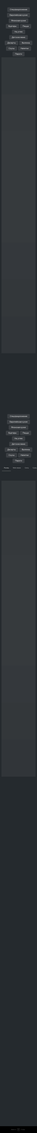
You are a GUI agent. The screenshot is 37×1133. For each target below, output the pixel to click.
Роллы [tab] (6, 468)
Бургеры (12, 26)
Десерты (11, 43)
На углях (19, 32)
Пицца (26, 26)
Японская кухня (18, 21)
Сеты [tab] (27, 468)
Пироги (18, 54)
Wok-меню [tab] (17, 468)
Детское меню (18, 37)
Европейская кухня (18, 15)
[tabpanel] (18, 629)
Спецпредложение (18, 10)
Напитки (25, 48)
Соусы (12, 48)
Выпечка (26, 43)
